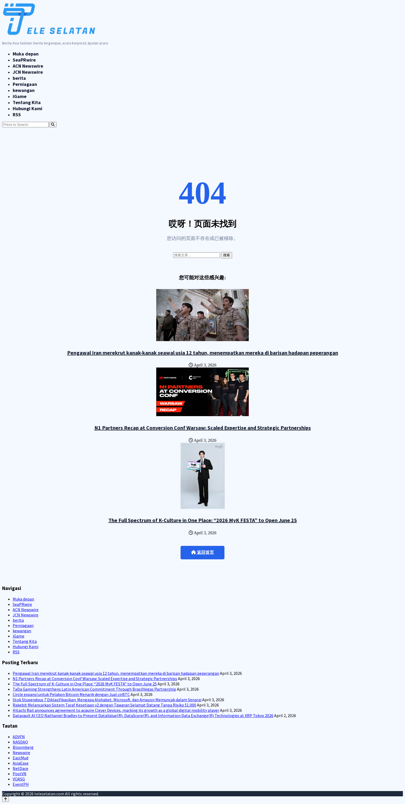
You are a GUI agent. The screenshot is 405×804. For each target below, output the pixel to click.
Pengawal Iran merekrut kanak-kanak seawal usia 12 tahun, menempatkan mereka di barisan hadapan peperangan (202, 352)
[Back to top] (5, 799)
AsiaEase (21, 763)
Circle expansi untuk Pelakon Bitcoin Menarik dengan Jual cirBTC (71, 694)
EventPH (21, 784)
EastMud (20, 757)
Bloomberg (23, 747)
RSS (17, 114)
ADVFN (19, 736)
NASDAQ (20, 742)
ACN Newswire (28, 66)
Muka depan (26, 54)
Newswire (21, 752)
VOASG (19, 779)
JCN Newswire (28, 72)
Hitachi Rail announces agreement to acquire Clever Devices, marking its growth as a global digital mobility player (116, 710)
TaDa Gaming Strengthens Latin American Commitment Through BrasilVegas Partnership (94, 689)
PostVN (19, 773)
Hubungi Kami (27, 108)
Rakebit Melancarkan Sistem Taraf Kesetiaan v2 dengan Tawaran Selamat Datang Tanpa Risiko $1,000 (104, 705)
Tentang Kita (27, 102)
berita (19, 78)
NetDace (20, 768)
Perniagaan (25, 84)
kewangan (24, 90)
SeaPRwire (24, 60)
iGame (19, 96)
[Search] (53, 124)
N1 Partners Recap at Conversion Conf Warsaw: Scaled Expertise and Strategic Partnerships (202, 427)
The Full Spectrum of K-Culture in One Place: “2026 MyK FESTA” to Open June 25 (202, 520)
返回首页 (202, 552)
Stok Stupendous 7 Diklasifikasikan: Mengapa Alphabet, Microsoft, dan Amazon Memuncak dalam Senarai (107, 699)
